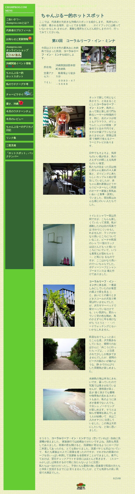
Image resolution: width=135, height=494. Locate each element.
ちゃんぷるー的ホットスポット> (64, 6)
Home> (42, 6)
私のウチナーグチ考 (17, 84)
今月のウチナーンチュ (18, 111)
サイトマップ (89, 6)
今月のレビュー (14, 119)
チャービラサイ (19, 94)
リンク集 (11, 138)
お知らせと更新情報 (19, 39)
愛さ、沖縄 (14, 104)
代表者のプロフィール (18, 30)
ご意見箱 (11, 145)
